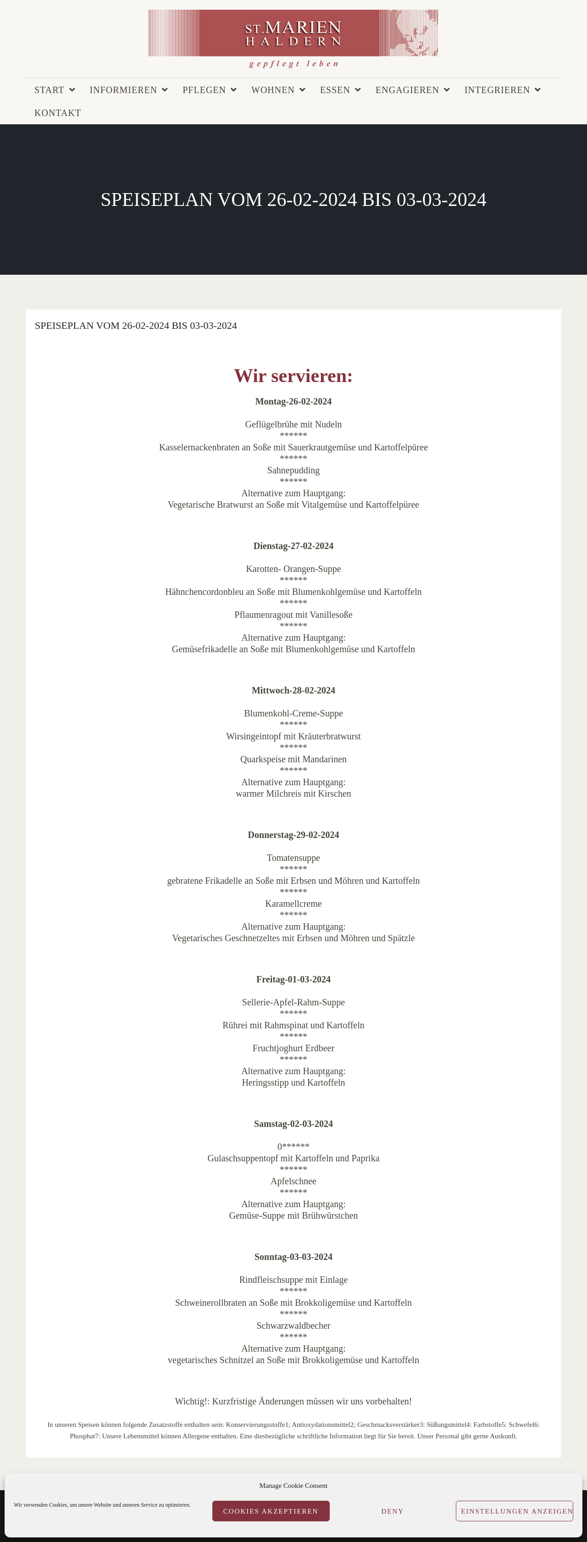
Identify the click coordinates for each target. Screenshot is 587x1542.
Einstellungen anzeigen (517, 1511)
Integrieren (497, 90)
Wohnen (273, 90)
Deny (393, 1511)
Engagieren (407, 90)
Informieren (124, 90)
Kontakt (57, 113)
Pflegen (204, 90)
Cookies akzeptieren (271, 1511)
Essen (335, 90)
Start (49, 90)
